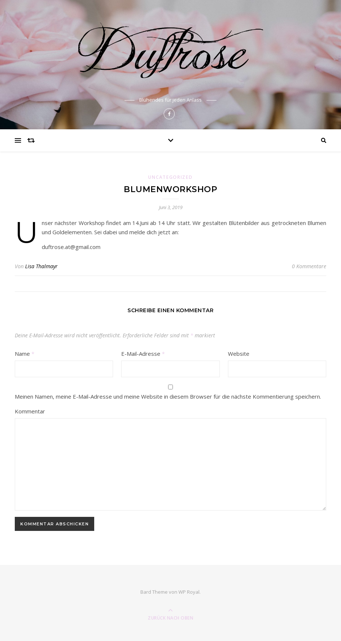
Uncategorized (170, 177)
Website (238, 353)
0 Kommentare (309, 266)
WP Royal (189, 592)
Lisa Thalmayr (41, 266)
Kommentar (30, 411)
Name (24, 353)
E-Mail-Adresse (143, 353)
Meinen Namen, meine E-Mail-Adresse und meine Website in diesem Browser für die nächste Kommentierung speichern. (168, 396)
